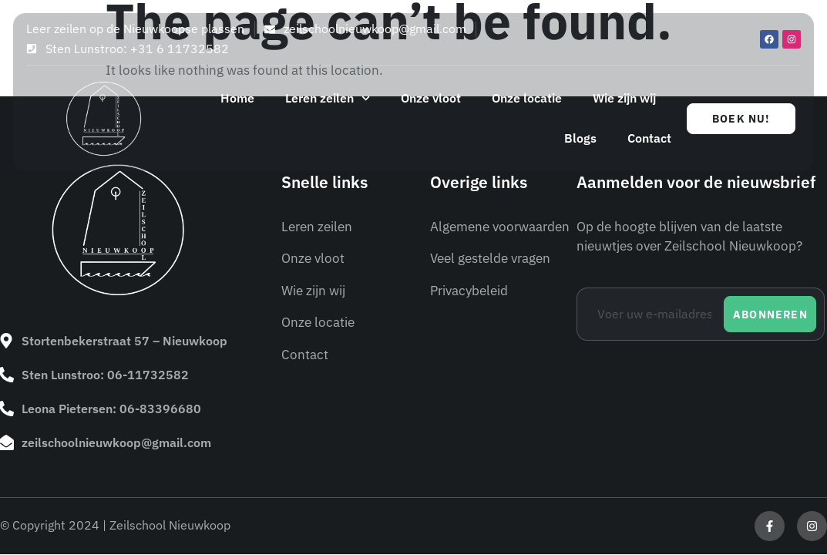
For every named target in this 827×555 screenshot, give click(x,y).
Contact (649, 138)
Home (237, 98)
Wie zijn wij (624, 98)
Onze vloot (431, 98)
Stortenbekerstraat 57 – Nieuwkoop (124, 340)
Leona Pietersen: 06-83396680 (111, 408)
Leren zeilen (327, 98)
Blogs (580, 138)
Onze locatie (527, 98)
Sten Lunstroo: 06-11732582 (105, 374)
